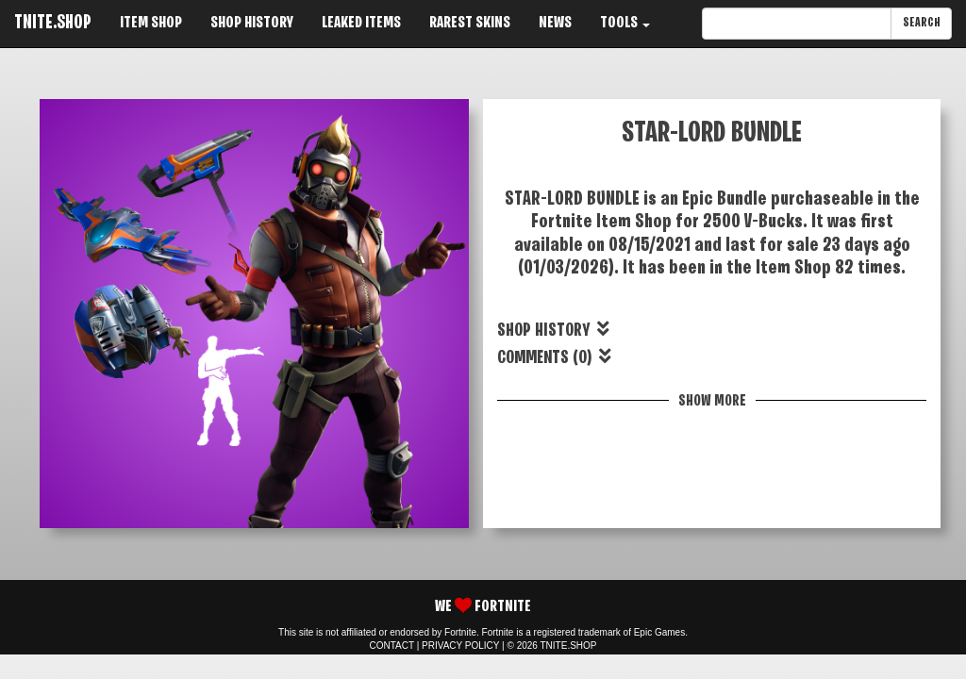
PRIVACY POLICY (460, 645)
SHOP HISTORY (251, 23)
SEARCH (921, 23)
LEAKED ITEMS (361, 23)
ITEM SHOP (151, 23)
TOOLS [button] (625, 23)
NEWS (555, 23)
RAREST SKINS (469, 23)
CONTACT (392, 645)
